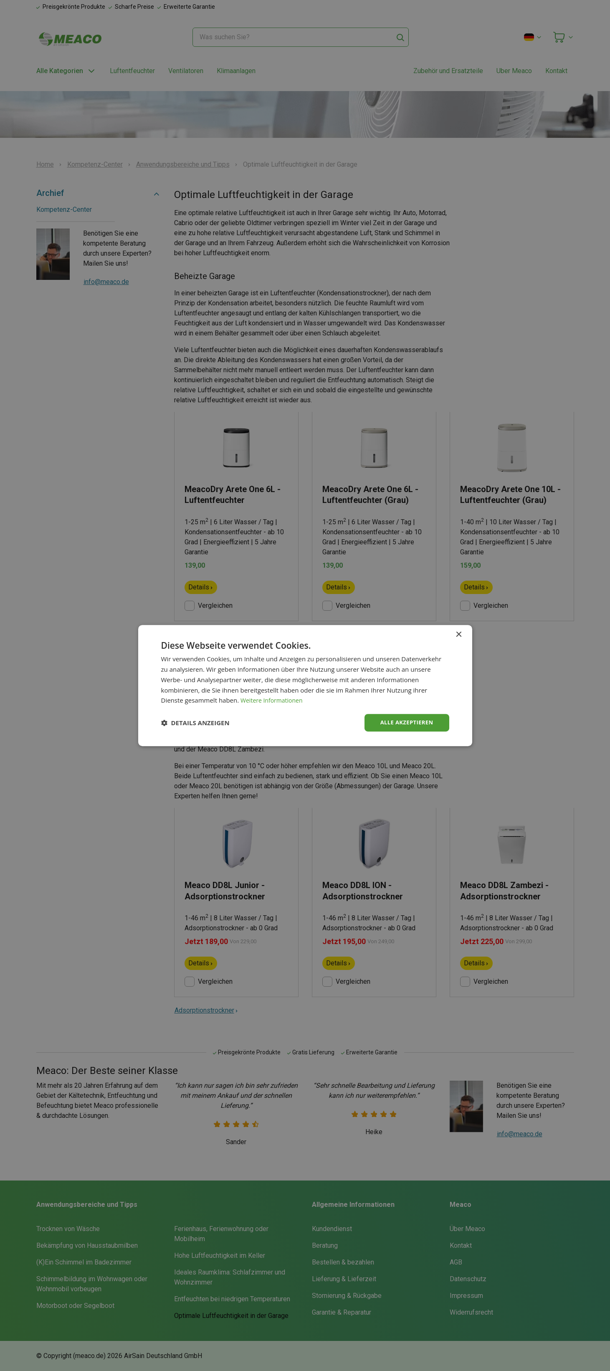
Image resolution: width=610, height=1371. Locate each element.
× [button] (459, 634)
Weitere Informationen (273, 700)
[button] (195, 722)
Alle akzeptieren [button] (404, 722)
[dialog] (305, 686)
